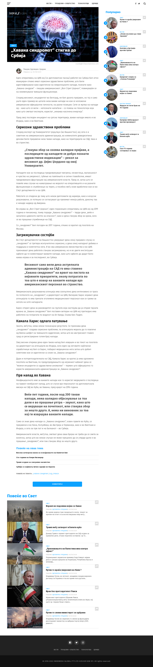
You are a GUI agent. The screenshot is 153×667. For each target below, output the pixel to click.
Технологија (83, 3)
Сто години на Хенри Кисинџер (29, 457)
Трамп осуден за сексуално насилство (33, 462)
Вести (48, 3)
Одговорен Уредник (59, 509)
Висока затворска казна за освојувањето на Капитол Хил (42, 453)
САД (50, 474)
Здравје (95, 3)
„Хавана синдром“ (40, 474)
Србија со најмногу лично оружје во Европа (35, 467)
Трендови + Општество (65, 3)
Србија (56, 474)
